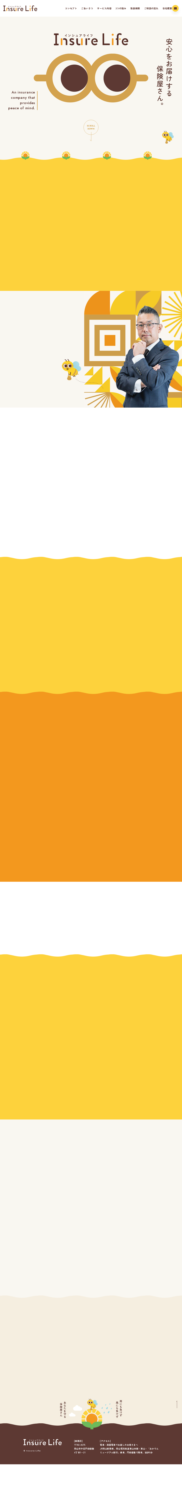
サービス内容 (97, 8)
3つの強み (114, 8)
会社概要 (160, 8)
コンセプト (64, 8)
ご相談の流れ (144, 8)
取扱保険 (128, 8)
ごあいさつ (80, 8)
